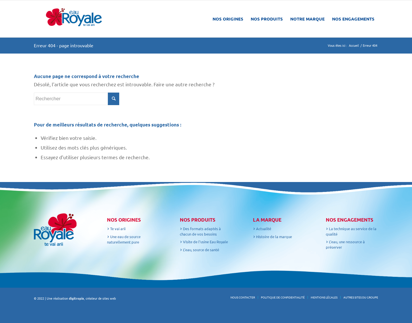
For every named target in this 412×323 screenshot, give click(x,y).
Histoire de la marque (272, 236)
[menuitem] (228, 18)
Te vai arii (116, 228)
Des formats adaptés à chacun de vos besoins (200, 231)
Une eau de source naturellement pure (124, 239)
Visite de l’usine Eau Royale (204, 241)
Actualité (262, 228)
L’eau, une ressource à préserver (345, 244)
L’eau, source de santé (199, 249)
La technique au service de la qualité (351, 231)
